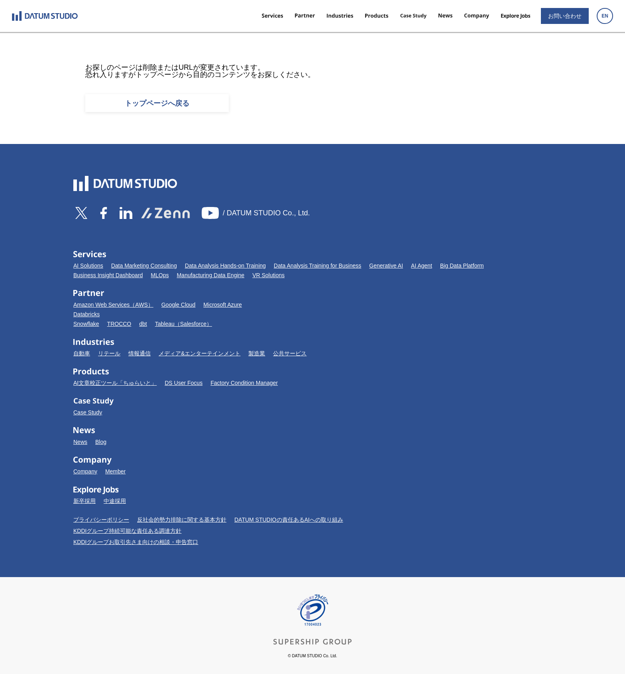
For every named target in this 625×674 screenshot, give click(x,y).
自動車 (81, 353)
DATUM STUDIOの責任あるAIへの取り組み (288, 519)
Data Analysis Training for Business (317, 265)
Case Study (87, 412)
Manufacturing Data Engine (210, 275)
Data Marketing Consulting (144, 265)
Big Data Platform (462, 265)
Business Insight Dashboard (108, 275)
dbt (143, 324)
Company (85, 471)
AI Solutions (88, 265)
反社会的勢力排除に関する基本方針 (181, 519)
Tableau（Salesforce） (183, 324)
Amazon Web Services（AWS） (113, 304)
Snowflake (86, 324)
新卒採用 (84, 501)
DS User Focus (183, 383)
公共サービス (290, 353)
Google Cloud (178, 304)
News (80, 442)
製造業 (256, 353)
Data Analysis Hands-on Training (225, 265)
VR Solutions (268, 275)
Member (115, 471)
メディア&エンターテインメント (199, 353)
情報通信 (139, 353)
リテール (109, 353)
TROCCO (119, 324)
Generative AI (386, 265)
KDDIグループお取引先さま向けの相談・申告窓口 (135, 542)
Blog (100, 442)
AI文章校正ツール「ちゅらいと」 (115, 383)
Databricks (86, 314)
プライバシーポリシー (101, 519)
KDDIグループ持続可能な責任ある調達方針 (127, 531)
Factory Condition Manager (244, 383)
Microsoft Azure (222, 304)
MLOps (160, 275)
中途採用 (115, 501)
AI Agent (421, 265)
